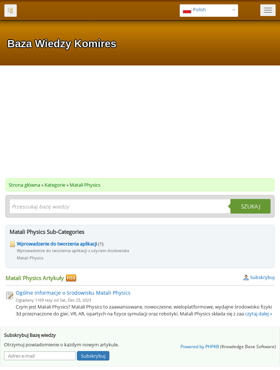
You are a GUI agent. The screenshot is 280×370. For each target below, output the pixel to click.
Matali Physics (85, 185)
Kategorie (54, 185)
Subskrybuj (259, 277)
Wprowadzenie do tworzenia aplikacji (57, 243)
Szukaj (250, 206)
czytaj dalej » (258, 313)
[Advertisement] (140, 120)
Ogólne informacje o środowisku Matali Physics (73, 292)
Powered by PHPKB (199, 346)
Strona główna (24, 185)
